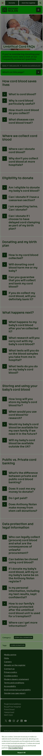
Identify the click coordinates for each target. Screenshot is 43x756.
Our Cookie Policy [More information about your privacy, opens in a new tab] (15, 753)
